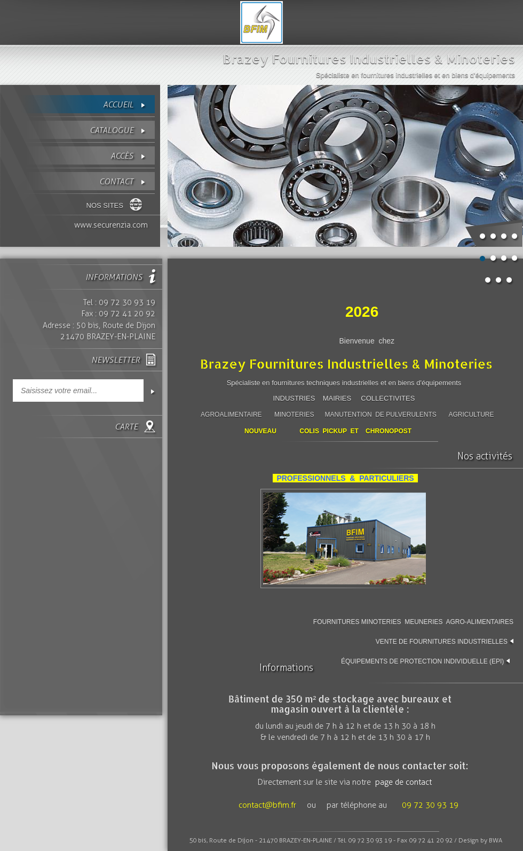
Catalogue (111, 130)
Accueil (118, 104)
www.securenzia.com (111, 225)
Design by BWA (480, 840)
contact (116, 181)
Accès (121, 156)
